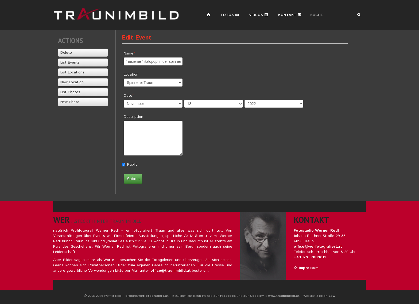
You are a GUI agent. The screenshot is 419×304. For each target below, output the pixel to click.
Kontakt (289, 15)
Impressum (306, 268)
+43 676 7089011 (310, 257)
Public (132, 164)
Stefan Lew (325, 296)
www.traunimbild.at (284, 296)
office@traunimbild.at (170, 270)
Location (131, 74)
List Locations (72, 72)
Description (133, 116)
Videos (258, 15)
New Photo (69, 102)
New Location (72, 82)
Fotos (230, 15)
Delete (66, 52)
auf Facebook (225, 296)
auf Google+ (253, 296)
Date (128, 95)
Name (128, 53)
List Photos (70, 92)
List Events (70, 62)
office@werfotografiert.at (318, 246)
